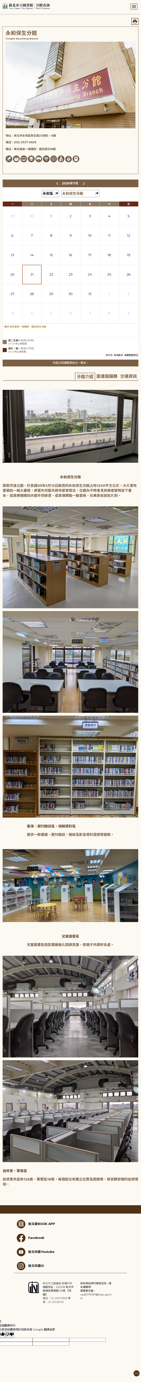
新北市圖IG (30, 1266)
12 (128, 235)
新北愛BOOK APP (36, 1224)
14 (32, 255)
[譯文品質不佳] (9, 1335)
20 (12, 274)
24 (90, 274)
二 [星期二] (32, 204)
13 (12, 255)
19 (128, 255)
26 (129, 274)
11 (109, 235)
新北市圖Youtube (36, 1252)
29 (12, 216)
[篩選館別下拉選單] (80, 193)
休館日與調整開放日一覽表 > (70, 363)
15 (51, 255)
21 (31, 274)
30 (32, 216)
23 (71, 274)
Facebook (30, 1238)
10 (90, 235)
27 (12, 294)
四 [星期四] (70, 204)
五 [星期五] (90, 204)
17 (90, 255)
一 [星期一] (12, 204)
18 (109, 255)
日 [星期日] (128, 204)
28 (32, 294)
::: (1, 2)
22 (51, 274)
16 (70, 255)
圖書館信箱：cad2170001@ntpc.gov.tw (96, 1294)
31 (90, 294)
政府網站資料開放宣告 (93, 1283)
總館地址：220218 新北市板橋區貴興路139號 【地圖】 (58, 1290)
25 (109, 274)
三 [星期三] (51, 204)
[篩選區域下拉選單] (50, 193)
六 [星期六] (109, 204)
